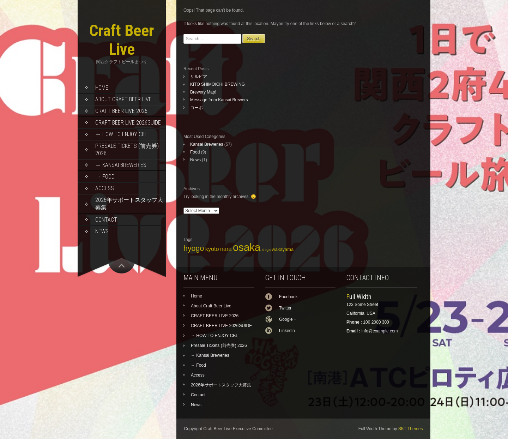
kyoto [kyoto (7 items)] (212, 249)
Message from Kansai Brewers (219, 99)
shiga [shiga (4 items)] (266, 249)
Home (101, 87)
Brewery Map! (203, 92)
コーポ (196, 107)
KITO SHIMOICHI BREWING (217, 84)
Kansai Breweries (206, 144)
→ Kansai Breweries (120, 165)
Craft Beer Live (121, 40)
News (102, 231)
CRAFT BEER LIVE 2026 (121, 111)
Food (195, 152)
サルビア (198, 76)
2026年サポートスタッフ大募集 (129, 204)
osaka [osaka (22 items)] (246, 247)
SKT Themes (410, 428)
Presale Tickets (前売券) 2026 (127, 150)
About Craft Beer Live (123, 99)
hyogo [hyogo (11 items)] (193, 248)
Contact (106, 219)
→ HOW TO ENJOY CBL (121, 134)
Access (104, 188)
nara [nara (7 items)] (226, 249)
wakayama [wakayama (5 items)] (283, 249)
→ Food (105, 176)
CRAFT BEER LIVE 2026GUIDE (128, 122)
